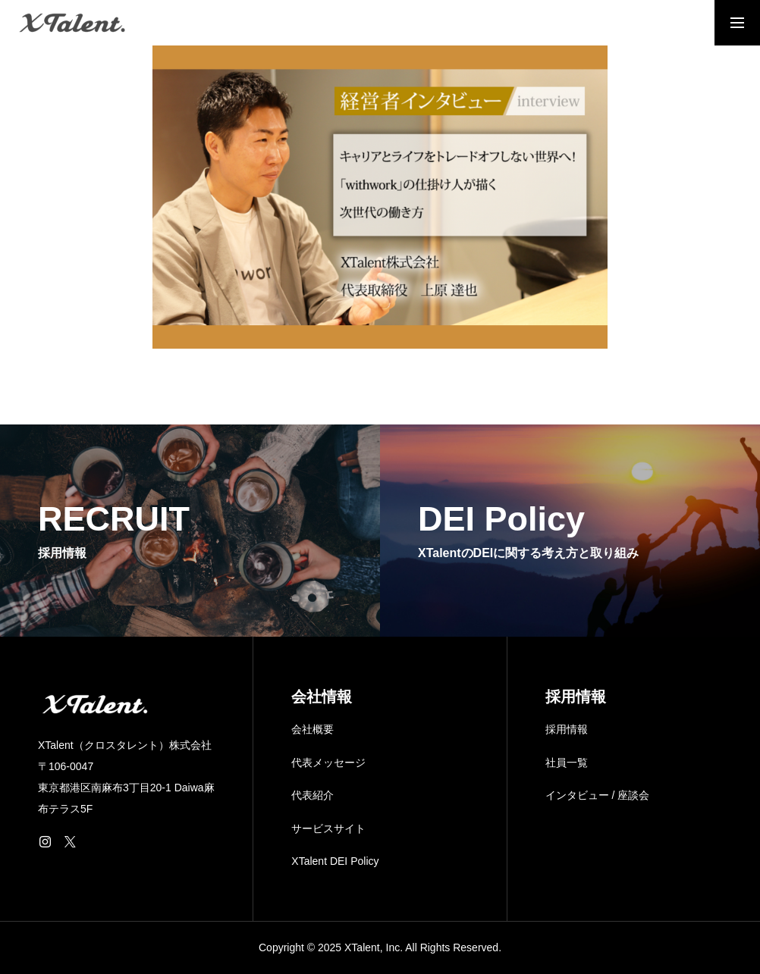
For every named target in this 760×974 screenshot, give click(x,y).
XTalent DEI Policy (334, 861)
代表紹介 (312, 795)
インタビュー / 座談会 (597, 795)
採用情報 (566, 729)
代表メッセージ (328, 762)
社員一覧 (566, 762)
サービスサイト (328, 828)
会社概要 (312, 729)
